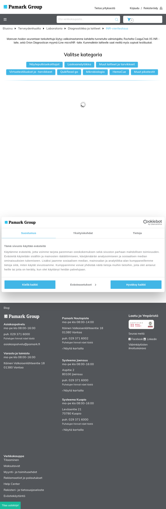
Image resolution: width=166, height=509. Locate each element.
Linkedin (152, 339)
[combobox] (88, 19)
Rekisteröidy (151, 8)
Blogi (6, 308)
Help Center (12, 484)
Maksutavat (12, 466)
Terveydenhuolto (30, 28)
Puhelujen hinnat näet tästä (19, 339)
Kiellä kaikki (30, 284)
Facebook (137, 339)
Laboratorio (54, 28)
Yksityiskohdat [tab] (83, 233)
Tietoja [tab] (137, 233)
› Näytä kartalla (73, 348)
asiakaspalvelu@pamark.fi (22, 344)
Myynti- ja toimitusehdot (20, 472)
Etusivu (8, 28)
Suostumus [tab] (28, 233)
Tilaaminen (11, 460)
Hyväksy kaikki (136, 284)
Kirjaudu (134, 8)
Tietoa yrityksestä (104, 8)
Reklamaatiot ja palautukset (23, 478)
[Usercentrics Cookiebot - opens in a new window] (146, 222)
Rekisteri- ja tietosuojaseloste (24, 490)
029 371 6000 (20, 334)
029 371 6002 (78, 338)
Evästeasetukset (83, 284)
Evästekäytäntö (14, 496)
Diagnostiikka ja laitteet (84, 28)
